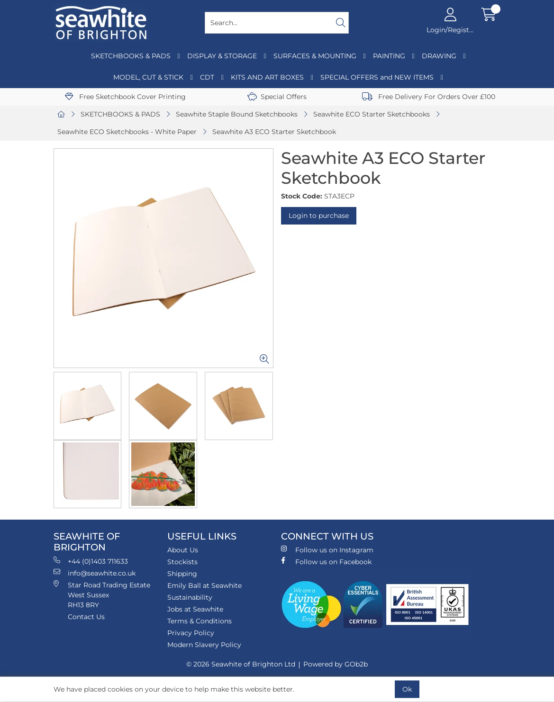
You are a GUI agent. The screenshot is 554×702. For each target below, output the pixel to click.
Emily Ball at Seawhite (204, 585)
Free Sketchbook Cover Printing (125, 96)
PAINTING (389, 56)
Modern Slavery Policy (204, 644)
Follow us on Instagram (327, 549)
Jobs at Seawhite (195, 609)
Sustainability (189, 597)
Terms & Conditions (199, 621)
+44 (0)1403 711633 (91, 561)
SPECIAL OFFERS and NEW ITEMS (377, 77)
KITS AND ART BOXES (267, 77)
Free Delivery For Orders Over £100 (428, 96)
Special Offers (277, 96)
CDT (207, 77)
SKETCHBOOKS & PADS (131, 56)
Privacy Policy (190, 633)
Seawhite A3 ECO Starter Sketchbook (274, 131)
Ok (407, 689)
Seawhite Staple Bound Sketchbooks (237, 114)
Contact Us (86, 616)
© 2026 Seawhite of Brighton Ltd (240, 664)
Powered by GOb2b (335, 664)
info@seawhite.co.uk (95, 572)
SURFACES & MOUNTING (314, 56)
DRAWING (439, 56)
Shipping (182, 573)
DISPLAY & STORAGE (222, 56)
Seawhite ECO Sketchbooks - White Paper (127, 131)
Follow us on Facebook (326, 561)
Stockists (182, 562)
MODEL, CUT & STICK (148, 77)
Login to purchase (319, 215)
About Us (182, 550)
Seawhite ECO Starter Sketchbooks (371, 114)
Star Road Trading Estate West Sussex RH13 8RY (102, 594)
